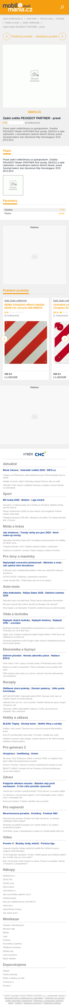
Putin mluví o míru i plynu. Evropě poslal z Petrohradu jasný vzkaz (32, 663)
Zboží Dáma (8, 887)
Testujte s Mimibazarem (13, 925)
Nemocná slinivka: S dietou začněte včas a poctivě (25, 801)
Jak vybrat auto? (10, 913)
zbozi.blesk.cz (9, 890)
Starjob (6, 971)
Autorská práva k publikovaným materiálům (24, 998)
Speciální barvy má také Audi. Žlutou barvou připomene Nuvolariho (33, 600)
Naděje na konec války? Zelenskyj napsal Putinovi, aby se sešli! (31, 481)
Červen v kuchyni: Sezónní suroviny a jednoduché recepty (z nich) (32, 765)
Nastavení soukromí (33, 1003)
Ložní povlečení (10, 955)
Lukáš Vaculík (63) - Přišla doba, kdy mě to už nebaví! (27, 580)
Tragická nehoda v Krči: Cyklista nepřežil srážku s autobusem (30, 546)
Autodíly (60, 18)
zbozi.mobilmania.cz (13, 18)
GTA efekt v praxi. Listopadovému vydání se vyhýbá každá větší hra (33, 831)
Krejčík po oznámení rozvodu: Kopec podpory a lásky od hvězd (31, 550)
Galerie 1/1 (34, 111)
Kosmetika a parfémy (12, 944)
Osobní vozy (8, 883)
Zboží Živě (7, 879)
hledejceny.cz (9, 876)
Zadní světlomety (31, 22)
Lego (5, 936)
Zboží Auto (8, 905)
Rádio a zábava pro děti (13, 978)
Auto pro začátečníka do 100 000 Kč (19, 902)
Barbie (6, 932)
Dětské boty (8, 951)
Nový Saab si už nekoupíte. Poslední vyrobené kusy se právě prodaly (34, 608)
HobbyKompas (9, 898)
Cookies (18, 1003)
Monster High (9, 929)
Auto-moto (31, 18)
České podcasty (10, 974)
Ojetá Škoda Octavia (12, 909)
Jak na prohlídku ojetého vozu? (17, 894)
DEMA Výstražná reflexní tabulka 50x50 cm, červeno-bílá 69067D (24, 306)
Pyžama (6, 940)
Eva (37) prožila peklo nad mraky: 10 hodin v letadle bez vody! (31, 735)
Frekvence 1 (8, 982)
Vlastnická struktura (52, 1003)
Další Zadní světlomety (15, 300)
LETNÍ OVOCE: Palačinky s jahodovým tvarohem (25, 577)
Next (65, 339)
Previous (4, 338)
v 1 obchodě (10, 377)
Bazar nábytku (9, 958)
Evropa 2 (7, 985)
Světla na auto (12, 22)
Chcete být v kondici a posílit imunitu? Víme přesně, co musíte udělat (34, 791)
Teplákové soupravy (12, 947)
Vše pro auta (46, 18)
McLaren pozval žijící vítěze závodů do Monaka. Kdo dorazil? (30, 604)
